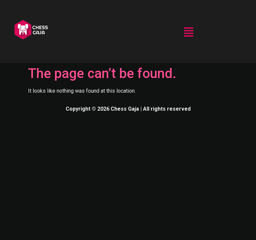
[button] (189, 33)
